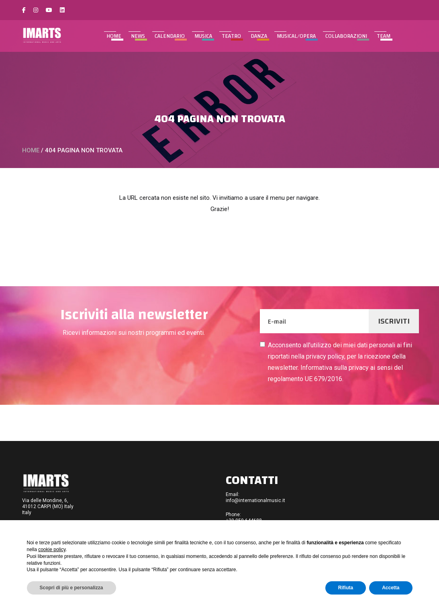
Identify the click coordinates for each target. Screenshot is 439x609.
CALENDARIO (170, 36)
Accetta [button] (390, 588)
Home (113, 36)
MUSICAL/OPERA (296, 36)
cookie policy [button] (51, 549)
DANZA (259, 36)
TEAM (383, 36)
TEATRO (231, 36)
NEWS (138, 36)
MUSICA (203, 36)
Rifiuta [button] (345, 588)
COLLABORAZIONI (346, 36)
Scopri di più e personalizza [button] (71, 588)
